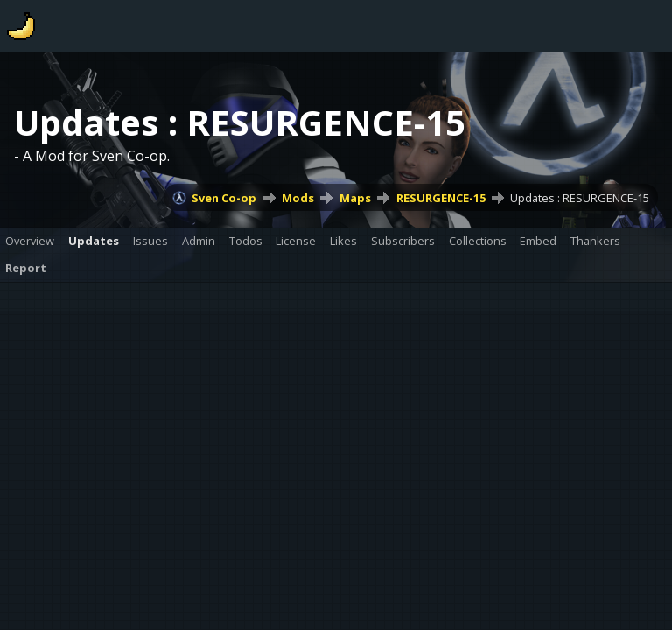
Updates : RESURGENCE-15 (579, 198)
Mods (298, 198)
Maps (355, 198)
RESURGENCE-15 (441, 198)
